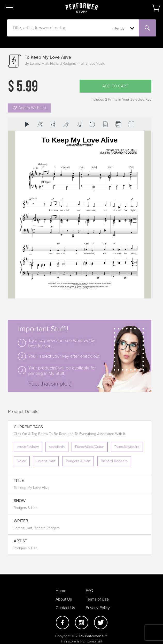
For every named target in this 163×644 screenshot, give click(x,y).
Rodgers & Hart (78, 461)
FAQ (89, 591)
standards (57, 447)
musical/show (28, 447)
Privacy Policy (98, 608)
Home (61, 591)
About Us (64, 599)
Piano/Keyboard (126, 447)
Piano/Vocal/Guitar (89, 447)
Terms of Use (97, 599)
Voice (21, 461)
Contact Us (65, 608)
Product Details (23, 411)
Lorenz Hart (45, 461)
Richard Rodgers (114, 461)
